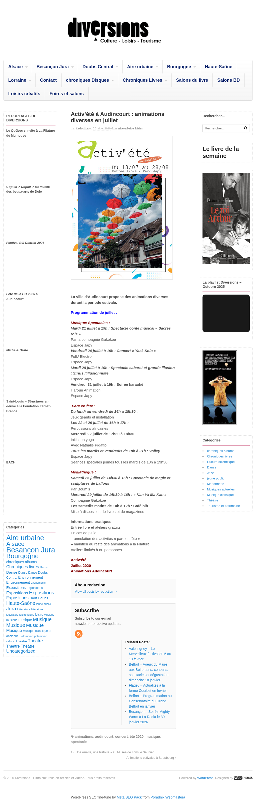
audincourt (104, 737)
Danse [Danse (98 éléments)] (32, 572)
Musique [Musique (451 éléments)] (42, 619)
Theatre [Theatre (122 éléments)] (21, 641)
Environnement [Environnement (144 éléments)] (18, 582)
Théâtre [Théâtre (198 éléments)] (13, 646)
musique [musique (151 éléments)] (25, 620)
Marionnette (215, 484)
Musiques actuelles (221, 489)
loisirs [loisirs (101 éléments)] (39, 614)
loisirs (138, 128)
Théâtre (212, 500)
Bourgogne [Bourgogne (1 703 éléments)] (22, 556)
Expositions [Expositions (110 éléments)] (34, 588)
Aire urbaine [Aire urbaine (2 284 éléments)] (25, 538)
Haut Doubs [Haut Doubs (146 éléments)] (39, 598)
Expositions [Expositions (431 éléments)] (41, 592)
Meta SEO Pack (129, 797)
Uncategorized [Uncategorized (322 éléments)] (21, 651)
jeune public (215, 478)
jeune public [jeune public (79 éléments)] (43, 603)
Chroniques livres (219, 456)
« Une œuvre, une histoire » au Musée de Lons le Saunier (112, 752)
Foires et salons (67, 93)
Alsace (15, 66)
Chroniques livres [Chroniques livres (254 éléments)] (22, 566)
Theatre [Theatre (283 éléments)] (35, 640)
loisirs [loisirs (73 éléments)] (31, 614)
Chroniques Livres (142, 80)
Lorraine (17, 80)
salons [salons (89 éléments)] (10, 641)
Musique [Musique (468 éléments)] (15, 625)
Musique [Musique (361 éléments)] (35, 625)
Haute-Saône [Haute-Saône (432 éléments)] (20, 603)
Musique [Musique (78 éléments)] (49, 614)
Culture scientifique (221, 462)
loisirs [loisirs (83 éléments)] (22, 614)
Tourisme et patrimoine (223, 506)
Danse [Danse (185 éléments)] (11, 572)
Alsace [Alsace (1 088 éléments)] (15, 543)
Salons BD (228, 80)
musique (153, 737)
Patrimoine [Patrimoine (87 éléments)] (26, 636)
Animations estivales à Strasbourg (151, 758)
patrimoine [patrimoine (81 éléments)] (40, 636)
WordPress (205, 778)
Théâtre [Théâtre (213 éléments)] (27, 646)
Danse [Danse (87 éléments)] (44, 567)
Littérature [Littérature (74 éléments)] (12, 614)
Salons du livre (192, 80)
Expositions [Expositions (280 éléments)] (17, 597)
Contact (48, 80)
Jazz (210, 473)
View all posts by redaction (96, 591)
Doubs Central (97, 66)
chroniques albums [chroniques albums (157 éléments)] (21, 562)
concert (121, 737)
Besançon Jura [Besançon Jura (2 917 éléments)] (30, 550)
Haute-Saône (218, 66)
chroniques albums (220, 451)
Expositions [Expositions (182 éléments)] (16, 587)
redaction (82, 128)
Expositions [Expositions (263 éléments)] (17, 593)
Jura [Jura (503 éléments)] (11, 608)
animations (84, 737)
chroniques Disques (87, 80)
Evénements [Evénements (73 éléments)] (38, 582)
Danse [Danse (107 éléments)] (22, 572)
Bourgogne (179, 66)
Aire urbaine (140, 66)
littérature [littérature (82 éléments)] (37, 609)
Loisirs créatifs (24, 93)
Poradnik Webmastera (167, 797)
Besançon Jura (52, 66)
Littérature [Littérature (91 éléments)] (23, 609)
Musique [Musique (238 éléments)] (14, 630)
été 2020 (137, 737)
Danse (211, 467)
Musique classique (220, 495)
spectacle (79, 742)
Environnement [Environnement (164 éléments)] (30, 577)
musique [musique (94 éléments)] (12, 620)
